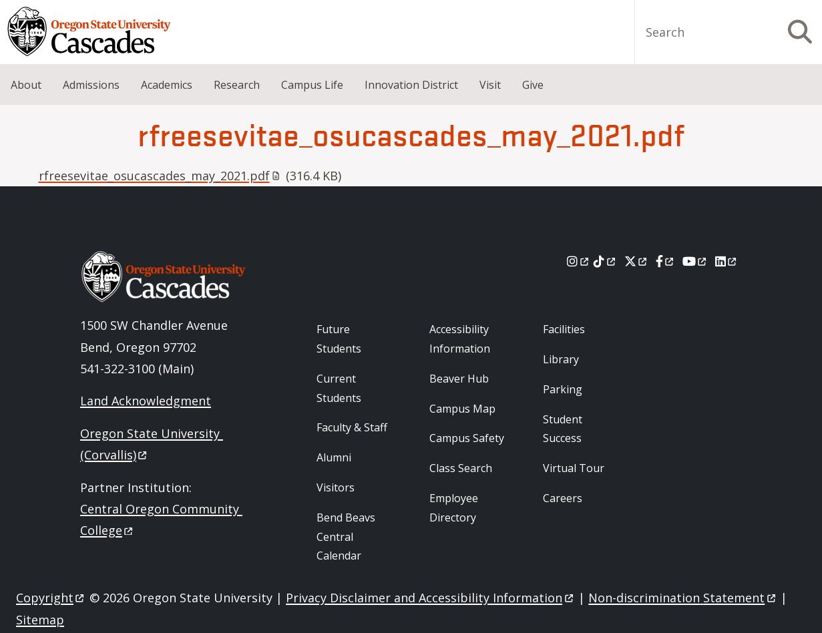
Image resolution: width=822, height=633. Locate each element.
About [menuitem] (26, 84)
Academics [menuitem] (166, 84)
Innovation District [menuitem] (411, 84)
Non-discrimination (682, 598)
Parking (562, 389)
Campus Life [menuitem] (312, 84)
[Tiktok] (605, 261)
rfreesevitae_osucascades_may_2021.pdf (159, 176)
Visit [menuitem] (490, 84)
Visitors (336, 487)
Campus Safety (466, 438)
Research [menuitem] (237, 84)
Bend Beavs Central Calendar (346, 537)
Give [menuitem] (533, 84)
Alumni (334, 457)
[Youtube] (695, 261)
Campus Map (462, 408)
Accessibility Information (459, 339)
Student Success (562, 429)
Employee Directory (453, 508)
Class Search (460, 468)
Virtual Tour (573, 468)
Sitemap (40, 620)
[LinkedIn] (727, 261)
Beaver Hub (459, 378)
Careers (562, 498)
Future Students (339, 339)
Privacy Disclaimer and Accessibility (430, 598)
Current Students (339, 388)
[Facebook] (666, 261)
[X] (636, 261)
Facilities (564, 329)
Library (561, 359)
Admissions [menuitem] (91, 84)
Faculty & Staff (352, 427)
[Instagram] (578, 261)
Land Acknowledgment (145, 401)
